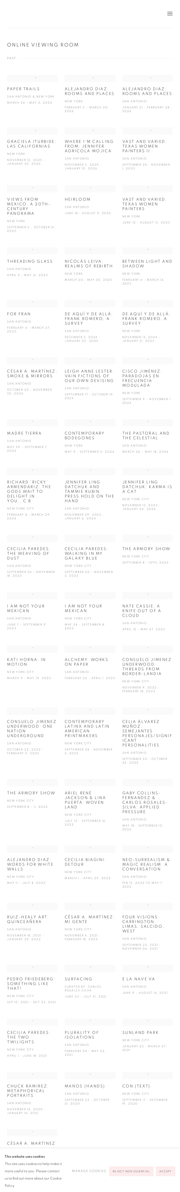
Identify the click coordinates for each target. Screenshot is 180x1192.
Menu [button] (169, 13)
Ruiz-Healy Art (51, 14)
